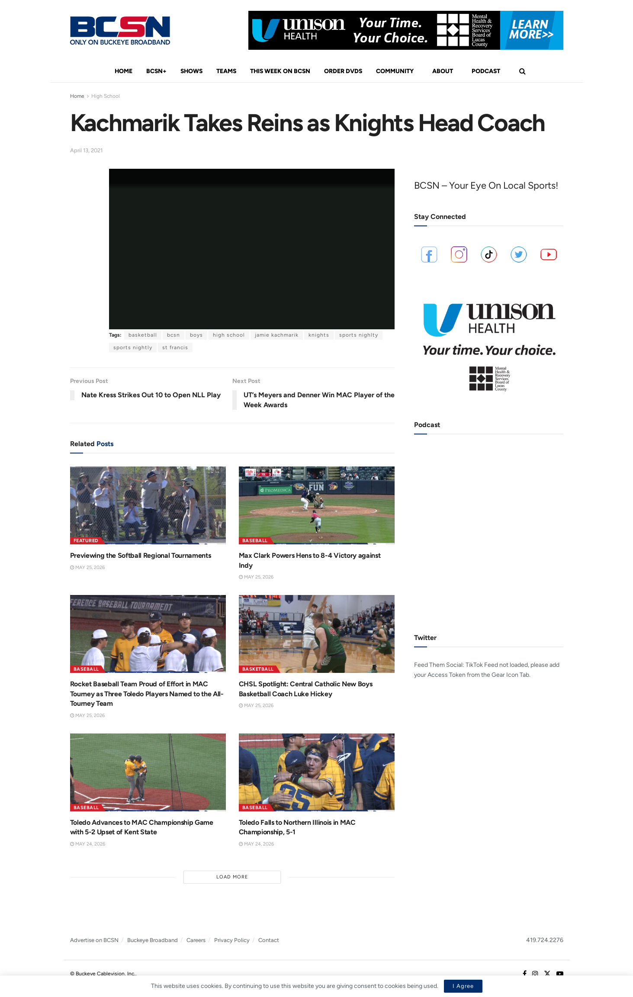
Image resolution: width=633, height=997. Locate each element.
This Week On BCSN (280, 71)
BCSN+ (156, 71)
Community (395, 71)
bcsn (173, 335)
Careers (196, 940)
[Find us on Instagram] (535, 974)
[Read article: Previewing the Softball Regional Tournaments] (148, 505)
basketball (143, 335)
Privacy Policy (232, 940)
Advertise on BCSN (94, 940)
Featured (86, 541)
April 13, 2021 (86, 150)
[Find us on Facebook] (525, 974)
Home (123, 71)
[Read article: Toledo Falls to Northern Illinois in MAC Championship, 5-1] (317, 772)
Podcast (486, 71)
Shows (191, 71)
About (442, 71)
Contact (268, 940)
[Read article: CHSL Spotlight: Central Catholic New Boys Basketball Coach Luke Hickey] (317, 634)
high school (229, 335)
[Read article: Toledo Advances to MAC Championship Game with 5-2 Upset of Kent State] (148, 772)
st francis (175, 347)
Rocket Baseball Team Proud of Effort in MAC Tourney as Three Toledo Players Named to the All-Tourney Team (147, 694)
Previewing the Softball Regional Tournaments (140, 555)
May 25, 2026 (87, 567)
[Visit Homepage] (120, 30)
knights (318, 335)
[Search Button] (522, 71)
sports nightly (132, 347)
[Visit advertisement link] (405, 30)
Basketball (258, 669)
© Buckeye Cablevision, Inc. (102, 974)
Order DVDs (343, 71)
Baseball (255, 541)
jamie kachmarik (277, 335)
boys (196, 335)
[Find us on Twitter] (547, 974)
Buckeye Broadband (152, 940)
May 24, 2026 (87, 844)
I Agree (463, 986)
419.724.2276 (544, 940)
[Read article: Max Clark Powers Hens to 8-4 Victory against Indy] (317, 505)
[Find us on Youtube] (559, 974)
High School (105, 96)
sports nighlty (358, 335)
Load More (232, 877)
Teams (226, 71)
